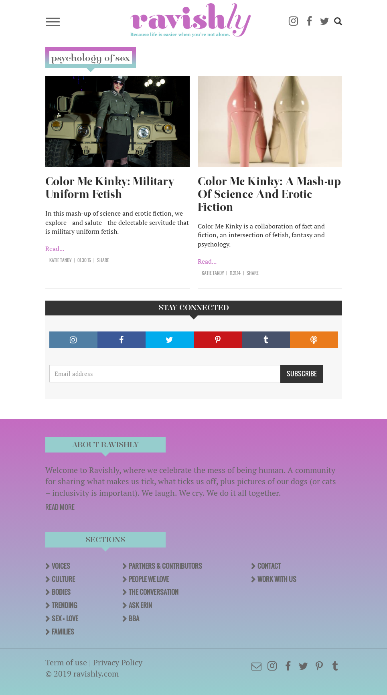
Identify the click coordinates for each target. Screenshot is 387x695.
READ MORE (60, 507)
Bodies (61, 592)
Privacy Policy (117, 662)
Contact (269, 566)
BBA (134, 618)
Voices (61, 566)
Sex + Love (65, 618)
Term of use (66, 662)
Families (63, 631)
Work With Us (276, 579)
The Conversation (153, 592)
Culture (63, 579)
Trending (64, 605)
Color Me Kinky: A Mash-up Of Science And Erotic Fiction (269, 194)
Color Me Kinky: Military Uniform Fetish (109, 187)
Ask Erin (140, 605)
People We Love (149, 579)
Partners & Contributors (165, 566)
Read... (54, 248)
